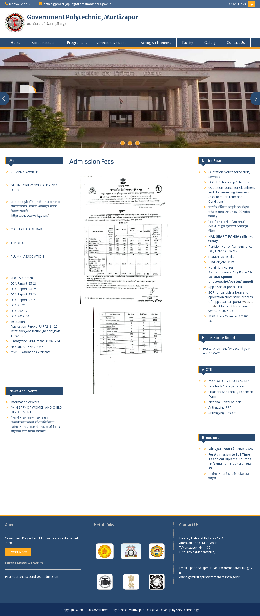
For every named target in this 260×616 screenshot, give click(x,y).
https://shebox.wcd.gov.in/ (29, 215)
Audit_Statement (22, 278)
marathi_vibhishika (221, 256)
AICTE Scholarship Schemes (229, 182)
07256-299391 (20, 4)
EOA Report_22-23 (24, 300)
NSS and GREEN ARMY (27, 346)
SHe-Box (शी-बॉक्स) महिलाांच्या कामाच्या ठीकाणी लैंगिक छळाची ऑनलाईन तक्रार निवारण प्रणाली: (35, 206)
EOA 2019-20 (20, 316)
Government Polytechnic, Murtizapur (82, 17)
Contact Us (236, 42)
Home (16, 42)
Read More (18, 552)
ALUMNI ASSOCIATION (27, 256)
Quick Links (237, 4)
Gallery (210, 42)
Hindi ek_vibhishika (221, 262)
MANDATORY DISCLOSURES (229, 381)
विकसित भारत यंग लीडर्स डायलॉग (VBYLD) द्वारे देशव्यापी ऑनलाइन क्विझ (228, 226)
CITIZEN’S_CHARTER (25, 171)
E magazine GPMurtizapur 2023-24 (35, 341)
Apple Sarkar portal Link (225, 287)
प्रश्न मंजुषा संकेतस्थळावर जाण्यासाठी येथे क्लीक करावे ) (229, 211)
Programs (75, 42)
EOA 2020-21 (20, 311)
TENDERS (18, 243)
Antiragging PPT (219, 407)
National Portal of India (225, 402)
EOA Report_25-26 (24, 283)
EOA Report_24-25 (24, 289)
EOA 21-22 (18, 305)
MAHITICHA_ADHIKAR (26, 229)
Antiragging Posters (222, 413)
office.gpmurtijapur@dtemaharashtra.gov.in (77, 4)
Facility (187, 42)
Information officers (25, 402)
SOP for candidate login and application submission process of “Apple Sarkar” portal (230, 297)
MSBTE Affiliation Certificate (31, 352)
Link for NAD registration (226, 386)
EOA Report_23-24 (24, 294)
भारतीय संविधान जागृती (222, 207)
